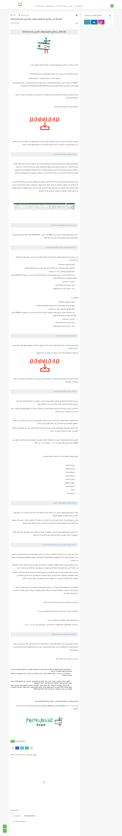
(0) (76, 23)
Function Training (62, 6)
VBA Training (50, 6)
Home (36, 1)
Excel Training (40, 6)
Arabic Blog (78, 6)
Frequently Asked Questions (66, 1)
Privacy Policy (41, 1)
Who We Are (49, 1)
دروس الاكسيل (24, 15)
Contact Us (56, 1)
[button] (17, 747)
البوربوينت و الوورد (30, 625)
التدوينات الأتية (71, 706)
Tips (71, 6)
